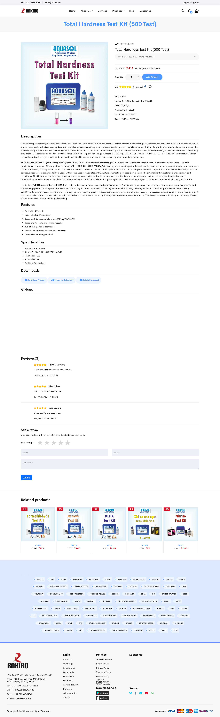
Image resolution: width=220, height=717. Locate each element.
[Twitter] (130, 692)
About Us (91, 10)
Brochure (67, 688)
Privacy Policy (102, 667)
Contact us (150, 10)
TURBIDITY (138, 629)
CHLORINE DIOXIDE (151, 586)
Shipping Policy (103, 671)
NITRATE (122, 607)
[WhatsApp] (150, 86)
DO (153, 593)
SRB (80, 622)
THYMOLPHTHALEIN (97, 629)
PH (34, 615)
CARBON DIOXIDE (81, 586)
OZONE (184, 607)
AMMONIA (122, 578)
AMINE (108, 578)
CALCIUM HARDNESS (58, 586)
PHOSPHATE (91, 615)
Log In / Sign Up (191, 2)
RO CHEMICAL (148, 615)
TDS (80, 629)
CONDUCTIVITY (56, 593)
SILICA (58, 622)
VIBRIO (151, 629)
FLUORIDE (45, 600)
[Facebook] (145, 86)
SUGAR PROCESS (146, 622)
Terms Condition (104, 658)
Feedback (68, 679)
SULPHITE (179, 622)
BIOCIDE (169, 578)
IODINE (166, 600)
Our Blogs (68, 662)
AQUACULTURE (139, 578)
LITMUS (57, 607)
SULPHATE (164, 622)
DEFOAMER (129, 593)
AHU (52, 578)
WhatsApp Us (69, 692)
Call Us (66, 696)
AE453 (109, 544)
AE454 (38, 544)
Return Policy (102, 662)
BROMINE (39, 586)
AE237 (181, 544)
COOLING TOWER (97, 593)
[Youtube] (146, 692)
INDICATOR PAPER (149, 600)
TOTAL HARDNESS (119, 629)
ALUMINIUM (93, 578)
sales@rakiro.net (53, 2)
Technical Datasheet (71, 279)
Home (77, 10)
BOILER (182, 578)
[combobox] (157, 56)
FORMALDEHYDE (62, 600)
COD (184, 586)
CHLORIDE (118, 586)
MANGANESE (72, 607)
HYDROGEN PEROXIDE (126, 600)
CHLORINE (133, 586)
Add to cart (155, 77)
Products (123, 10)
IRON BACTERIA (41, 607)
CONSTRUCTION (76, 593)
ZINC (176, 629)
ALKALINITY (77, 578)
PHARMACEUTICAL (49, 615)
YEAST (164, 629)
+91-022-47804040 (31, 2)
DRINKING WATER (169, 593)
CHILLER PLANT (101, 586)
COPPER (115, 593)
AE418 (74, 544)
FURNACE (91, 600)
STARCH (115, 622)
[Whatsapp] (152, 692)
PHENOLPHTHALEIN (71, 615)
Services (107, 10)
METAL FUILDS (90, 607)
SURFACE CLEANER (51, 629)
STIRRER (129, 622)
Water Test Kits (125, 44)
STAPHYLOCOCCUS (97, 622)
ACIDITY (40, 578)
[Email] (140, 692)
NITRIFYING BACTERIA (141, 607)
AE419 (145, 544)
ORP (172, 607)
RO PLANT (185, 615)
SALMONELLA (44, 622)
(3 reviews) (138, 86)
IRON (178, 600)
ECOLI (185, 593)
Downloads (68, 675)
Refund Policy (102, 675)
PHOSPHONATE (109, 615)
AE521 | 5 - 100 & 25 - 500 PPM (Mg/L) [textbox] (136, 56)
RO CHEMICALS (167, 615)
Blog (136, 10)
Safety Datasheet (104, 279)
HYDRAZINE (106, 600)
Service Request (70, 683)
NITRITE (160, 607)
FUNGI (77, 600)
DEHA (143, 593)
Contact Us (68, 671)
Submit (26, 476)
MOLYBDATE (107, 607)
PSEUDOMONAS (129, 615)
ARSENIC (155, 578)
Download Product (38, 279)
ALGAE (63, 578)
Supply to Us (69, 667)
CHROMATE (170, 586)
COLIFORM (38, 593)
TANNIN (69, 629)
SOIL (70, 622)
